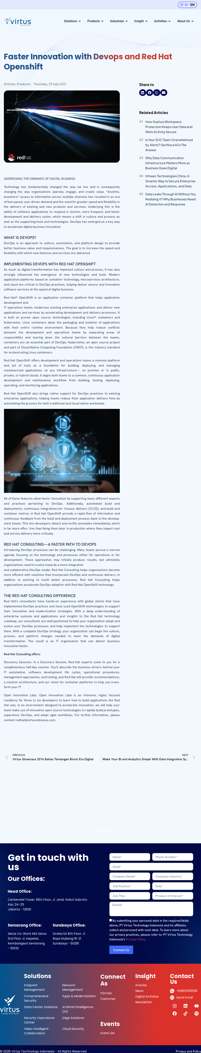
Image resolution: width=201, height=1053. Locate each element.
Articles (9, 84)
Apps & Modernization (79, 996)
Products (23, 84)
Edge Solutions (73, 1018)
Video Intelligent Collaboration (36, 1031)
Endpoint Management (34, 987)
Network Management (72, 987)
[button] (142, 92)
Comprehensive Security (36, 998)
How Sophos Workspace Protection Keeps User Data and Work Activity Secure (168, 127)
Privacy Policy (135, 939)
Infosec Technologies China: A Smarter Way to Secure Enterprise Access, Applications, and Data (170, 181)
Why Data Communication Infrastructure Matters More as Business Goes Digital (167, 163)
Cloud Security (73, 1029)
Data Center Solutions (41, 1007)
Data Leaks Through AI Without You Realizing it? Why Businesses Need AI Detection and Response (170, 199)
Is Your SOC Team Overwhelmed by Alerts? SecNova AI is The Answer (169, 145)
